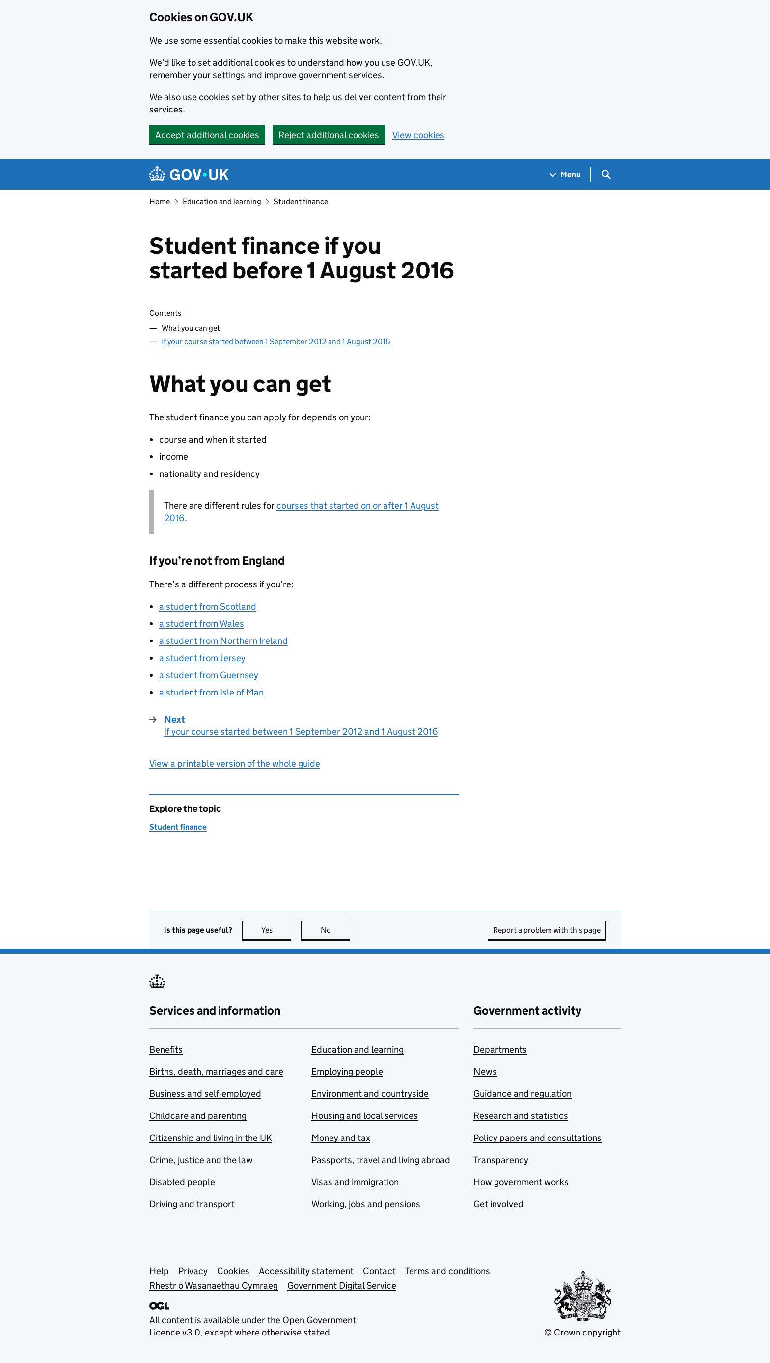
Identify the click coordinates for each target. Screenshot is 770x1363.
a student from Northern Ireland (223, 640)
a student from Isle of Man (211, 692)
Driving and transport (192, 1204)
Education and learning (222, 201)
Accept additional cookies (207, 134)
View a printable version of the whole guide (234, 763)
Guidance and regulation (522, 1093)
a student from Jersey (202, 658)
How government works (521, 1182)
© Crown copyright (582, 1332)
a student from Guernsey (208, 675)
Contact (379, 1271)
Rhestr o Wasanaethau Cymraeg (213, 1285)
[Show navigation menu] (565, 175)
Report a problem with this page (547, 930)
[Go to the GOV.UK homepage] (189, 175)
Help (159, 1271)
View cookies (418, 134)
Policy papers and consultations (537, 1137)
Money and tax (340, 1137)
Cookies (233, 1271)
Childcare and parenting (198, 1115)
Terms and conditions (447, 1271)
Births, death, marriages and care (216, 1071)
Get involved (498, 1204)
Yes (276, 930)
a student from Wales (201, 623)
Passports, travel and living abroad (380, 1160)
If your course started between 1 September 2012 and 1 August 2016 (276, 341)
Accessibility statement (306, 1271)
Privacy (193, 1271)
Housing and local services (364, 1115)
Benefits (166, 1049)
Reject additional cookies (328, 134)
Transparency (500, 1160)
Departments (500, 1049)
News (485, 1071)
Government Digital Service (341, 1285)
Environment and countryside (370, 1093)
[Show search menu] (606, 175)
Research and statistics (520, 1115)
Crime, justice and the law (201, 1160)
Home (159, 201)
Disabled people (182, 1182)
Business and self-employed (205, 1093)
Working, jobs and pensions (365, 1204)
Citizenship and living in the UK (210, 1137)
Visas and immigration (355, 1182)
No (336, 930)
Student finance (301, 201)
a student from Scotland (207, 606)
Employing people (347, 1071)
